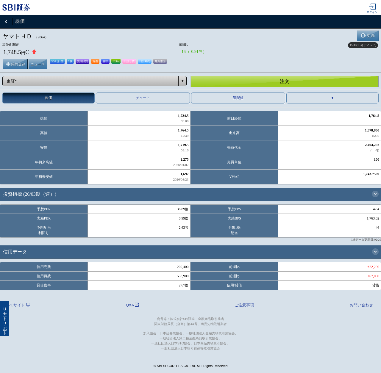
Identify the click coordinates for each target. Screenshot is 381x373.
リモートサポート (4, 318)
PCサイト (19, 305)
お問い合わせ (361, 305)
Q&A (132, 305)
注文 (284, 81)
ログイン (372, 9)
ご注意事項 (244, 305)
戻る (6, 21)
